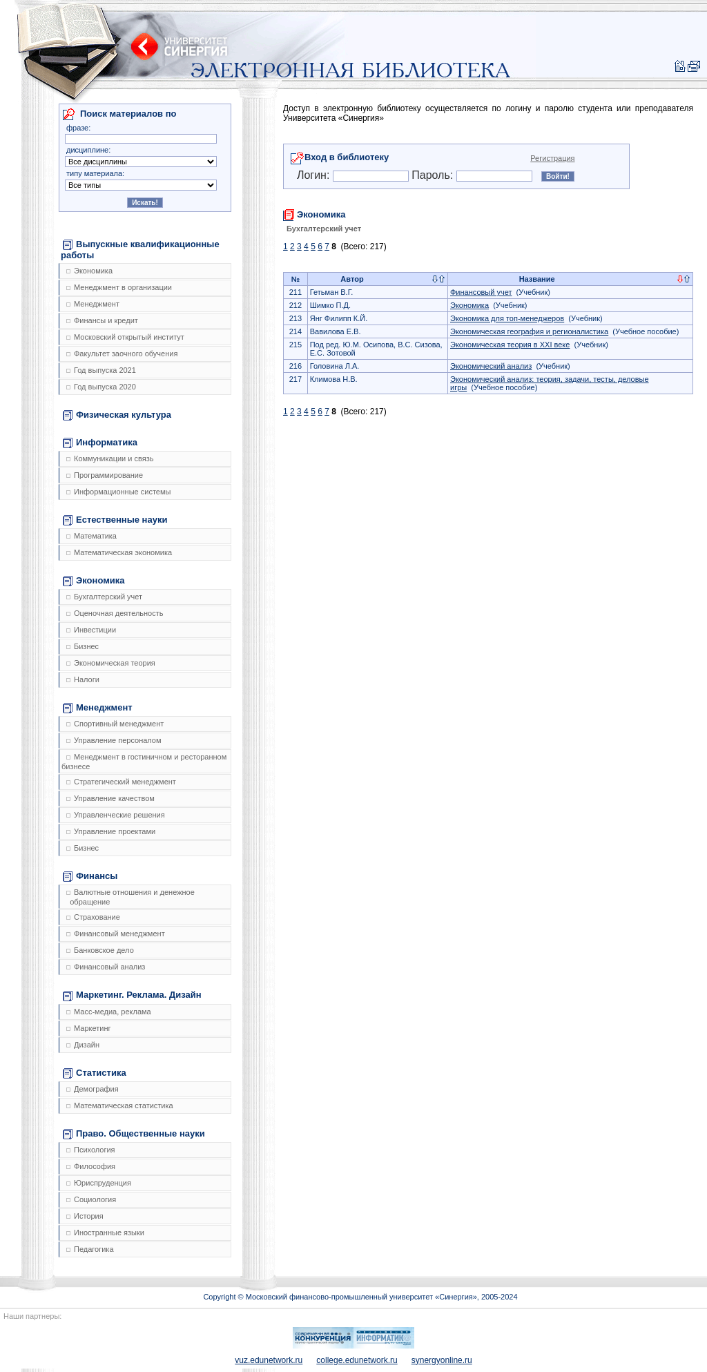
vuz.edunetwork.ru (268, 1360)
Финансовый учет (481, 292)
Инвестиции (91, 630)
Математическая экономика (119, 552)
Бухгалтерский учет (104, 596)
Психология (90, 1150)
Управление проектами (110, 831)
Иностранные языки (105, 1232)
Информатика (100, 442)
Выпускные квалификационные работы (140, 249)
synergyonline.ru (441, 1360)
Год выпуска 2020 (101, 387)
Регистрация (552, 158)
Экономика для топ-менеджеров (507, 318)
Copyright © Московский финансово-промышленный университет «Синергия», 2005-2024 (360, 1297)
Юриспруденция (98, 1183)
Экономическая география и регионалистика (529, 331)
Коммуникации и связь (109, 458)
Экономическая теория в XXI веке (510, 344)
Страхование (93, 917)
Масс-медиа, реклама (108, 1011)
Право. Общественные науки (134, 1133)
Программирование (104, 475)
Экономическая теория (110, 663)
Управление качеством (110, 798)
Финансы (90, 876)
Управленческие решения (115, 815)
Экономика (89, 271)
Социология (91, 1199)
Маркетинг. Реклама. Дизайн (132, 995)
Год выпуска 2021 (101, 370)
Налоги (82, 679)
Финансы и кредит (102, 320)
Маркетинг (88, 1028)
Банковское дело (100, 950)
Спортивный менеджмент (115, 723)
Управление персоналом (114, 740)
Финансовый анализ (105, 967)
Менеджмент (92, 304)
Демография (92, 1089)
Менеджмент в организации (119, 287)
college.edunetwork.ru (356, 1360)
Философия (90, 1166)
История (85, 1216)
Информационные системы (118, 491)
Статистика (94, 1073)
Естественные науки (115, 519)
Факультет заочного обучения (121, 353)
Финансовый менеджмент (115, 933)
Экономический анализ (491, 366)
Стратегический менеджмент (121, 781)
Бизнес (82, 646)
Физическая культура (117, 415)
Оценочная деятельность (115, 613)
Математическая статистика (119, 1105)
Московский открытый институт (125, 337)
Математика (91, 536)
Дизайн (82, 1045)
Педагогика (90, 1249)
